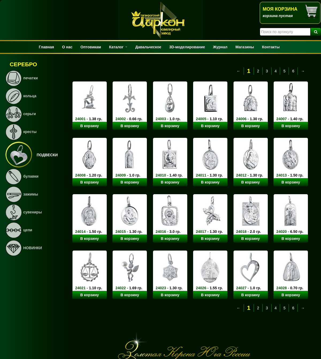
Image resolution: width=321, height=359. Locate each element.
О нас (67, 47)
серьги (29, 114)
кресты (30, 132)
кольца (29, 96)
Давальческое (148, 47)
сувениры (32, 212)
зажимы (30, 194)
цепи (27, 230)
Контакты (271, 47)
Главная (46, 47)
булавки (31, 176)
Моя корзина (280, 9)
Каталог (118, 47)
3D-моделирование (187, 47)
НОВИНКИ (32, 248)
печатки (30, 78)
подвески (47, 155)
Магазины (244, 47)
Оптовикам (91, 47)
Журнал (220, 47)
